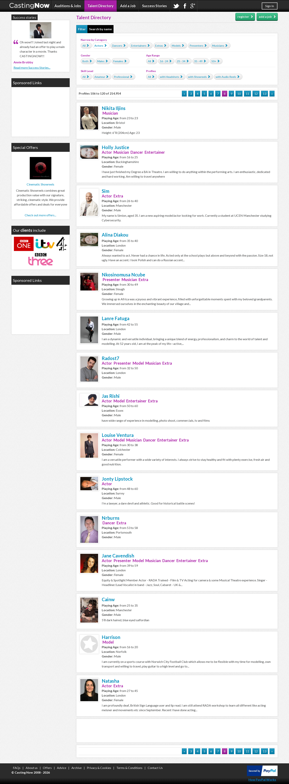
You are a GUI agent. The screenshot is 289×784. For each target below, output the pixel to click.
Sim (105, 191)
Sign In (269, 6)
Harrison (111, 637)
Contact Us (155, 768)
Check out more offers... (40, 215)
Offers (47, 768)
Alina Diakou (115, 235)
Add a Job (128, 6)
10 (239, 93)
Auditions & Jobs (67, 6)
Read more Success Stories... (32, 67)
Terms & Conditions (129, 768)
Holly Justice (115, 147)
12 (256, 93)
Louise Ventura (118, 435)
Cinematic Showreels (40, 184)
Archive (76, 768)
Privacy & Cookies (99, 768)
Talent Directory (100, 6)
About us (32, 768)
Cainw (108, 599)
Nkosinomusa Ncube (123, 274)
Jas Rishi (110, 396)
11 (247, 93)
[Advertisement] (177, 730)
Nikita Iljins (113, 108)
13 (264, 93)
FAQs (16, 768)
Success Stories (154, 6)
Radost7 (110, 358)
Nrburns (110, 518)
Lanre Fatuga (115, 318)
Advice (61, 768)
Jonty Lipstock (117, 479)
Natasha (110, 681)
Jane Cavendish (118, 555)
